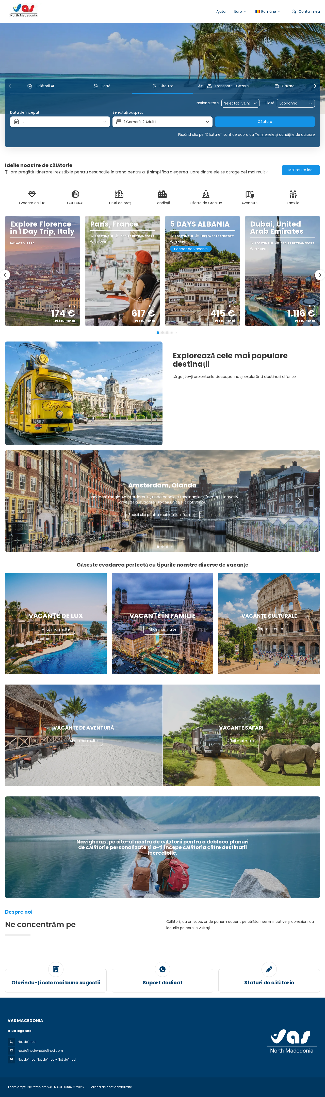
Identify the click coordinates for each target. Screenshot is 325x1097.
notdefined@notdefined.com (40, 1050)
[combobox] (237, 103)
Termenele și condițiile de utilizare (285, 134)
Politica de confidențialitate (111, 1087)
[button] (10, 86)
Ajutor (221, 11)
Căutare (265, 121)
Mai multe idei (300, 169)
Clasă (269, 103)
